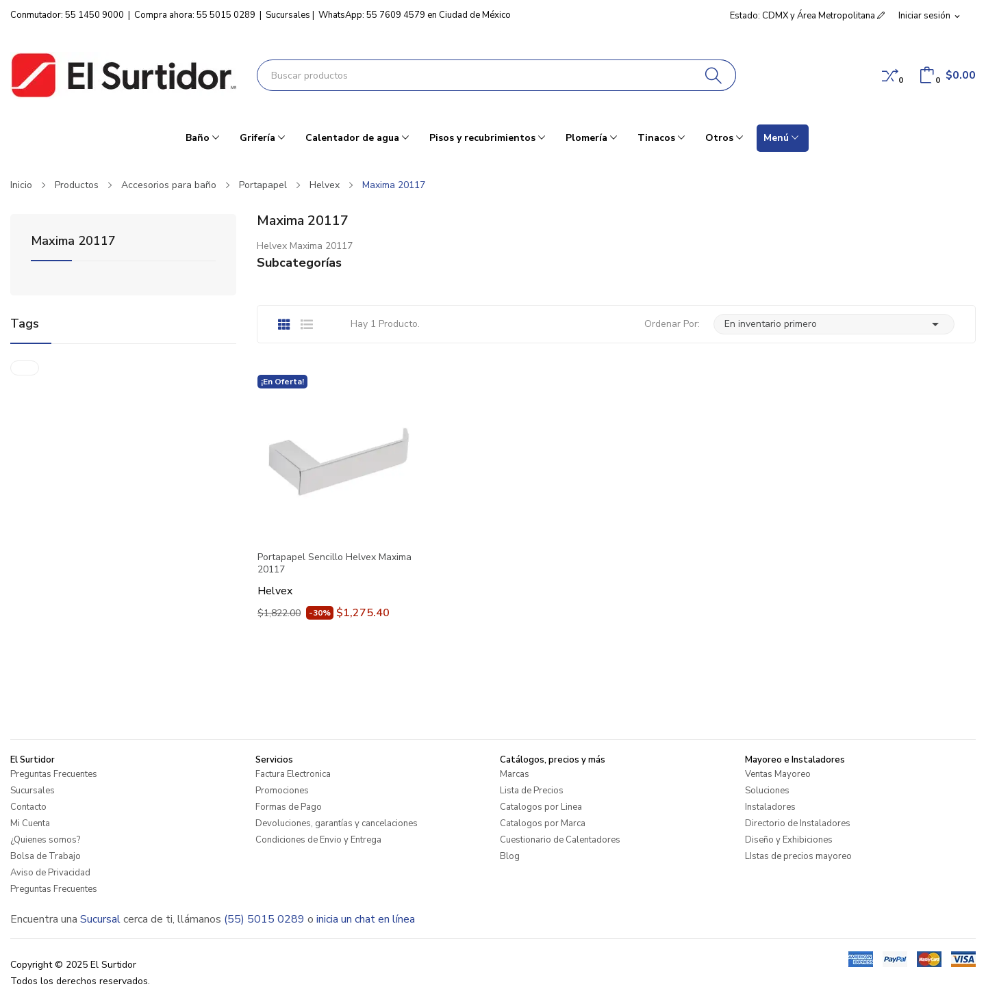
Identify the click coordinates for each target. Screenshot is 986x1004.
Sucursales (288, 15)
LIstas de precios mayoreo (798, 856)
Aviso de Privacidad (50, 873)
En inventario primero (834, 324)
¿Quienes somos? (45, 840)
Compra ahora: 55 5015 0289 (194, 15)
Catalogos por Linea (541, 807)
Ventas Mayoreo (778, 774)
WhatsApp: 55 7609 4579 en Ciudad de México (414, 15)
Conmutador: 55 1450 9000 (67, 15)
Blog (510, 856)
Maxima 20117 (73, 242)
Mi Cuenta (30, 823)
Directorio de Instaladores (797, 823)
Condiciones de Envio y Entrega (318, 840)
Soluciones (767, 790)
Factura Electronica (293, 774)
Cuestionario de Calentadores (560, 840)
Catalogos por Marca (542, 823)
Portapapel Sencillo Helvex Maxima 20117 (334, 563)
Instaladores (770, 807)
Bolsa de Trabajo (45, 856)
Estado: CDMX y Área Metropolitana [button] (807, 16)
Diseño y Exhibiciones (789, 840)
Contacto (28, 807)
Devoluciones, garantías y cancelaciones (336, 823)
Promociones (282, 790)
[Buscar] (714, 75)
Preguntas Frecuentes (53, 774)
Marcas (514, 774)
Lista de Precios (532, 790)
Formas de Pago (288, 807)
